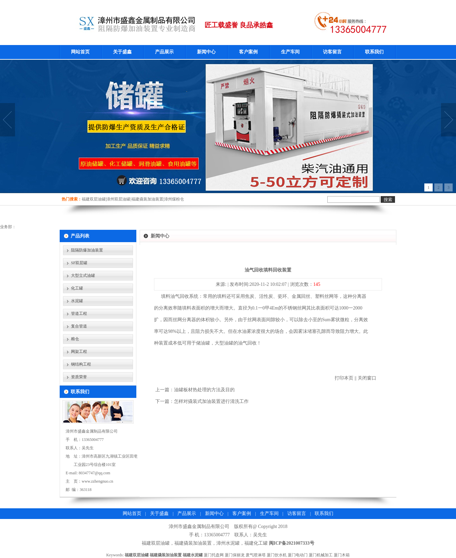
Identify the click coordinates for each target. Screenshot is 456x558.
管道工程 (79, 313)
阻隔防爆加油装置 (87, 250)
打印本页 (344, 378)
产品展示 (164, 51)
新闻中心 (206, 51)
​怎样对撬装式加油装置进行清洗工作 (211, 401)
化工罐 (77, 288)
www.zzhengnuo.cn (97, 481)
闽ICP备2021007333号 (291, 543)
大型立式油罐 (83, 275)
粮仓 (75, 339)
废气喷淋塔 (256, 555)
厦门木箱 (342, 555)
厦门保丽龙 (235, 555)
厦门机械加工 (321, 555)
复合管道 (79, 326)
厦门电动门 (298, 555)
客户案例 (248, 51)
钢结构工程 (81, 364)
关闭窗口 (367, 378)
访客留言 (332, 51)
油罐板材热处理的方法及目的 (204, 389)
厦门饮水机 (277, 555)
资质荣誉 (79, 377)
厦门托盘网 (214, 555)
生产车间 (290, 51)
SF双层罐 (79, 262)
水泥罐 (77, 301)
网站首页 (80, 51)
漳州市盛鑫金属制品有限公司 (199, 526)
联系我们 (374, 51)
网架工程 (79, 351)
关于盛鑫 (122, 51)
